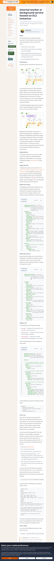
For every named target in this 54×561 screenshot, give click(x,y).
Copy (41, 200)
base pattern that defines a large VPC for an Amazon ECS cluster (32, 170)
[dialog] (27, 551)
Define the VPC (11, 22)
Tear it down (10, 33)
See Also (9, 35)
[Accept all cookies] (10, 558)
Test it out (10, 32)
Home (24, 1)
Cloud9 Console (30, 447)
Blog (28, 1)
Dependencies (11, 20)
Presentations (42, 1)
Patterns (32, 1)
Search (47, 1)
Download (36, 200)
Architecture (10, 19)
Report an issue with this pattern (11, 65)
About (9, 17)
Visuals (36, 1)
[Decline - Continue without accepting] (27, 558)
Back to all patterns (11, 8)
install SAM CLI (34, 160)
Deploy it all (10, 30)
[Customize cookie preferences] (44, 558)
